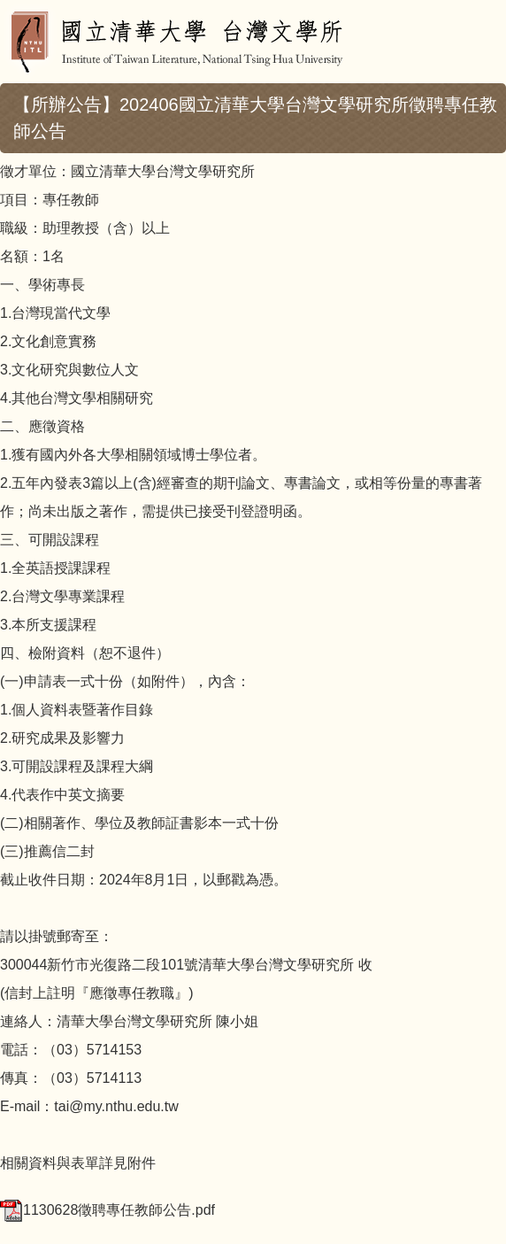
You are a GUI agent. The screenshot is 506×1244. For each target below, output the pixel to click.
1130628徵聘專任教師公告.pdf (107, 1209)
